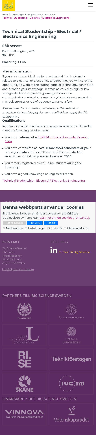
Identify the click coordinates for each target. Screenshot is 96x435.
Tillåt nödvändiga (14, 222)
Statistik (56, 228)
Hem (5, 14)
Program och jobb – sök (39, 14)
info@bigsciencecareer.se (18, 269)
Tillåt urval (35, 222)
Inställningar (37, 228)
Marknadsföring (78, 228)
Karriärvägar (17, 14)
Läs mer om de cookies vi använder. (65, 217)
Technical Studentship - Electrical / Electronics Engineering (43, 180)
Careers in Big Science (74, 252)
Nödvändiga (14, 228)
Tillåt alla (50, 222)
